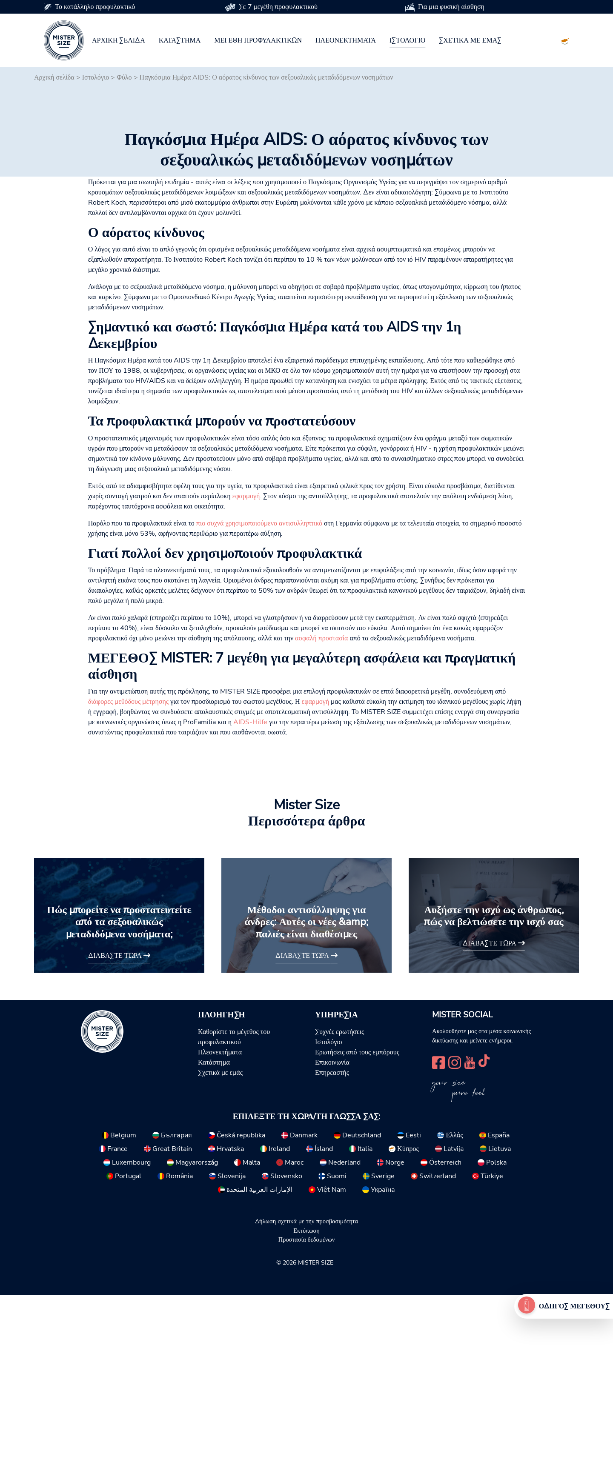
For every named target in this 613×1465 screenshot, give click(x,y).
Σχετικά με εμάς (470, 40)
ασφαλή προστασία (321, 808)
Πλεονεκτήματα (345, 40)
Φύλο (124, 77)
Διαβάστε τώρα (119, 1126)
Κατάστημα (180, 40)
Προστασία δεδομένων (306, 1409)
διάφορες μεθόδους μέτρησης (128, 872)
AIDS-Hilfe (250, 892)
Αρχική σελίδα (118, 40)
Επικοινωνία (332, 1232)
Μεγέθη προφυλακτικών (258, 40)
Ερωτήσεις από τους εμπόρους (357, 1222)
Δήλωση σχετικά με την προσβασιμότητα (306, 1391)
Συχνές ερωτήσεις (339, 1202)
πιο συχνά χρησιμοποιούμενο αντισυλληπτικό (259, 693)
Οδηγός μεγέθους (574, 1306)
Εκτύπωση (306, 1400)
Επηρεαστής (332, 1243)
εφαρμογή (246, 666)
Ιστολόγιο (407, 40)
